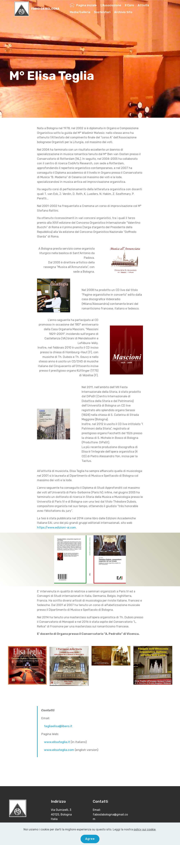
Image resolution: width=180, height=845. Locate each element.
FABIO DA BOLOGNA (45, 8)
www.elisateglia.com (59, 750)
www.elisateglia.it (57, 742)
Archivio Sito (123, 12)
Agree (90, 839)
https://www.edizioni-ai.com (56, 527)
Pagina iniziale (83, 5)
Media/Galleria (80, 12)
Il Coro (129, 5)
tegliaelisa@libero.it (58, 726)
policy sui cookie (145, 829)
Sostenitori (102, 12)
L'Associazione (111, 5)
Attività (143, 5)
